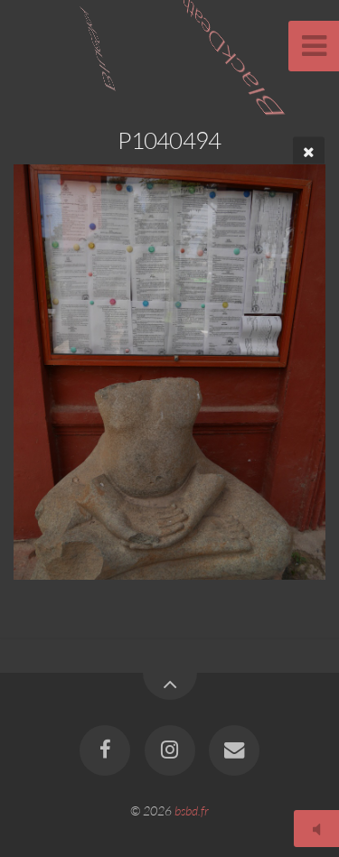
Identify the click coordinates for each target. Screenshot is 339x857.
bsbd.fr (191, 810)
